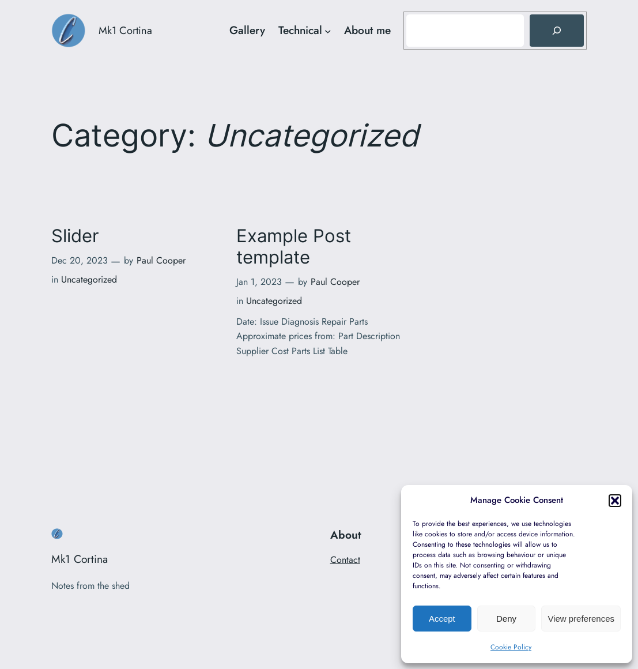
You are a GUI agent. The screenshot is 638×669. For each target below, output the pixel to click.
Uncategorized (89, 279)
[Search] (557, 30)
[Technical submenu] (327, 30)
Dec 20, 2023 (79, 260)
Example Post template (293, 246)
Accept (442, 618)
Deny (506, 618)
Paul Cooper (161, 260)
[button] (615, 500)
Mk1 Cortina (125, 30)
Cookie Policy (510, 647)
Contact (345, 559)
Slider (75, 235)
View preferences (581, 618)
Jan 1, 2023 (259, 281)
